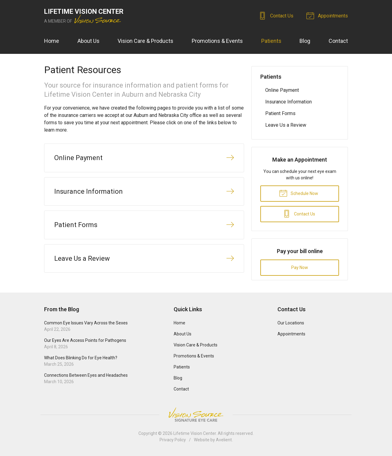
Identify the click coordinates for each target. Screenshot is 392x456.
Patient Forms (280, 113)
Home (51, 41)
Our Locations (290, 322)
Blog (305, 41)
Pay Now (299, 267)
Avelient (224, 439)
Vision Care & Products (145, 41)
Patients (271, 41)
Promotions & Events (217, 41)
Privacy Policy (173, 439)
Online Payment (282, 90)
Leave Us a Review (285, 125)
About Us (88, 41)
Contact (338, 41)
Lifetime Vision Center (194, 433)
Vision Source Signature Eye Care (196, 414)
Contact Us (276, 15)
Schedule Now (298, 193)
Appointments (328, 15)
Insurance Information (288, 102)
